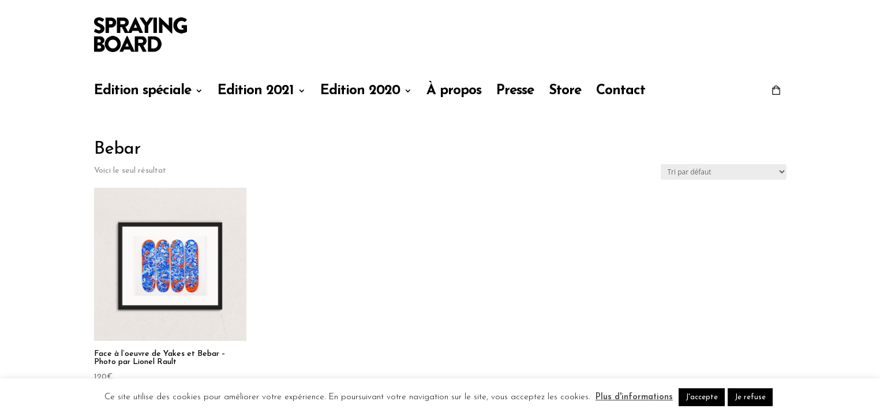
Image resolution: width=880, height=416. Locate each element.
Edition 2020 (360, 92)
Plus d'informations (634, 397)
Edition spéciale (142, 92)
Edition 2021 (256, 92)
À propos (453, 92)
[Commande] (724, 172)
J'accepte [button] (702, 397)
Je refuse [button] (750, 397)
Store (565, 92)
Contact (620, 92)
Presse (515, 92)
